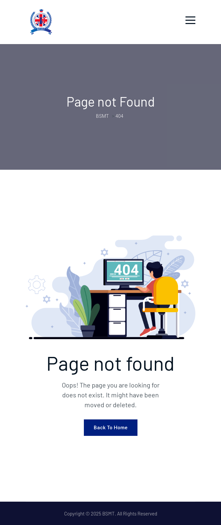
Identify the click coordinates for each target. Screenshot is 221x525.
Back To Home (111, 428)
